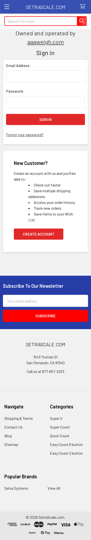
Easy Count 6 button (66, 444)
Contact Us (13, 427)
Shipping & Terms (18, 418)
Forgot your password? (25, 134)
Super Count (60, 427)
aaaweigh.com (45, 41)
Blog (8, 435)
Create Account (38, 234)
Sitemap (11, 444)
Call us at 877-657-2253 (45, 371)
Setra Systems (16, 488)
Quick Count (59, 435)
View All (54, 488)
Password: (15, 91)
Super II (56, 418)
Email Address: (18, 65)
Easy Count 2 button (66, 453)
